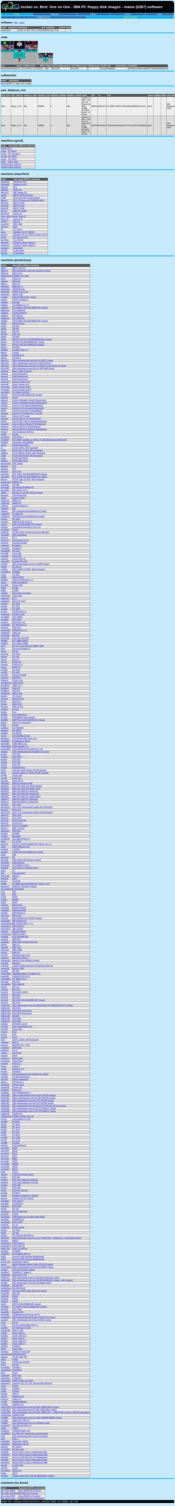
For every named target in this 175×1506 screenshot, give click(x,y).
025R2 (15, 1301)
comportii (5, 546)
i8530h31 (5, 786)
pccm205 (5, 1148)
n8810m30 (5, 1019)
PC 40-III (16, 1127)
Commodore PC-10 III (22, 1119)
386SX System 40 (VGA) (23, 1381)
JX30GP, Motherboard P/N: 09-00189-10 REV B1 (33, 966)
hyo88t (4, 775)
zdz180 (4, 1465)
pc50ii (3, 1132)
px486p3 (4, 1251)
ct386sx (4, 569)
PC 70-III (16, 1140)
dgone (3, 583)
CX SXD (16, 575)
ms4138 (4, 997)
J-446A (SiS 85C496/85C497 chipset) (28, 852)
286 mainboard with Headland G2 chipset (30, 511)
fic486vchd (5, 694)
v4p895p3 (5, 1431)
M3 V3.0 (16, 982)
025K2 (15, 1299)
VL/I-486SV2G (19, 318)
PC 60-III (16, 1135)
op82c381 (5, 1101)
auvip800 (5, 485)
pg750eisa (5, 1212)
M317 (15, 1156)
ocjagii (3, 1066)
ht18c (3, 773)
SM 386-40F (18, 1286)
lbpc (3, 873)
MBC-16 (16, 945)
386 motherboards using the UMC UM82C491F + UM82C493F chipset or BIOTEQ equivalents (51, 1412)
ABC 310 (16, 334)
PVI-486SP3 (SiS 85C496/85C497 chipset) (30, 308)
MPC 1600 (17, 224)
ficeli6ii (4, 696)
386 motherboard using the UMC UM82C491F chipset (35, 1410)
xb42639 (4, 1452)
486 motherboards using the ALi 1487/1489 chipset (33, 368)
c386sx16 (5, 501)
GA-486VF (17, 731)
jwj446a (4, 852)
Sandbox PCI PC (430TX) (23, 1198)
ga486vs (4, 733)
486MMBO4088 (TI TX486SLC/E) (26, 974)
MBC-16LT (17, 947)
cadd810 (4, 509)
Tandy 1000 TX (19, 1344)
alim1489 (5, 368)
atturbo (4, 479)
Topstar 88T (17, 775)
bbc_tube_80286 (8, 1491)
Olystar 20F (17, 1087)
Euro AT (16, 659)
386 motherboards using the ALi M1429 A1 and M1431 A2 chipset (39, 366)
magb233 (5, 908)
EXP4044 (17, 678)
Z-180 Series (18, 1465)
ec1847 (4, 606)
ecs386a (4, 620)
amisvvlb (4, 384)
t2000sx (4, 1346)
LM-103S (16, 881)
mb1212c (5, 916)
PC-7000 (16, 1138)
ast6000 (4, 442)
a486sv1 (4, 313)
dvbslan (4, 593)
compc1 (4, 538)
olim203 (4, 1079)
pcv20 (3, 237)
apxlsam (4, 429)
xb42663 (4, 1457)
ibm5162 (4, 820)
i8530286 (5, 783)
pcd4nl (4, 1188)
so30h (3, 1304)
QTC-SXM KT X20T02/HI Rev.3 (25, 868)
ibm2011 (4, 805)
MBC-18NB (17, 950)
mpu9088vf (5, 984)
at (2, 448)
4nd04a (4, 297)
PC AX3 (16, 657)
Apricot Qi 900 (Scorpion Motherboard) (28, 1259)
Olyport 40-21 (18, 1085)
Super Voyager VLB (21, 384)
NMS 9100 (17, 1048)
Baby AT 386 (18, 1330)
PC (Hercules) (14, 154)
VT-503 (16, 709)
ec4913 (4, 612)
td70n (3, 1365)
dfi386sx (4, 580)
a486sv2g (5, 318)
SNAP (159, 14)
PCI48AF (16, 1193)
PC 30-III (16, 1124)
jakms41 (4, 844)
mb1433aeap (6, 923)
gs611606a (5, 749)
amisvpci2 (5, 382)
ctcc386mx (5, 572)
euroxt (3, 667)
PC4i (15, 1032)
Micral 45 (16, 963)
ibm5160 (4, 208)
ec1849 (4, 609)
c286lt (3, 498)
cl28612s (5, 532)
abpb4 (3, 337)
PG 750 (16, 1209)
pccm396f (5, 1164)
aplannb (4, 400)
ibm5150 (4, 83)
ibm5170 (4, 823)
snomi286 (5, 1293)
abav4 (3, 329)
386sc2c (4, 271)
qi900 (3, 1259)
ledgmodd (5, 876)
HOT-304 (16, 754)
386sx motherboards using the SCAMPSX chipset (33, 1267)
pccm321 (5, 1159)
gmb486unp (6, 746)
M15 (15, 227)
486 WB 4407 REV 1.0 (22, 1426)
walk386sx (5, 1444)
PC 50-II (16, 1132)
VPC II (15, 1439)
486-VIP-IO (17, 704)
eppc (3, 649)
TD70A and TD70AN (21, 1362)
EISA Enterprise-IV (20, 379)
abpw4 (4, 347)
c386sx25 (5, 503)
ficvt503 (4, 709)
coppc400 (5, 561)
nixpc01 (4, 1045)
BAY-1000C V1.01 (20, 490)
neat (3, 1040)
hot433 (4, 765)
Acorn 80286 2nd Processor (29, 1491)
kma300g (5, 863)
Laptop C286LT (19, 498)
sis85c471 (5, 1278)
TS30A (15, 1386)
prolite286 (5, 1227)
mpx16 (4, 987)
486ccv (4, 284)
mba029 (4, 939)
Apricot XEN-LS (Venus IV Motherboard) (29, 424)
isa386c (4, 836)
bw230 (4, 195)
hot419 (4, 762)
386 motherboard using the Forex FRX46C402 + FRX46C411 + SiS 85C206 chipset (47, 1238)
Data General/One (20, 583)
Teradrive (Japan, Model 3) (24, 245)
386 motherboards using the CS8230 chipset (31, 564)
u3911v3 (4, 1399)
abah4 (3, 326)
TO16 (15, 1373)
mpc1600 (5, 224)
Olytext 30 (17, 1090)
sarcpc (4, 1264)
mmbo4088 (5, 974)
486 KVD (16, 691)
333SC (15, 530)
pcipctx (4, 1198)
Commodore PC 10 (20, 540)
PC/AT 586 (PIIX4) (20, 458)
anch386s (5, 392)
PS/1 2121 (17, 810)
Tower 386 (17, 553)
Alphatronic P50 (19, 184)
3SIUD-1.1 (17, 279)
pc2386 (4, 1122)
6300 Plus (17, 190)
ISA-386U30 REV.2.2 (21, 839)
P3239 (15, 1214)
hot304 (4, 754)
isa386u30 (5, 839)
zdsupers (5, 248)
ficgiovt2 (4, 699)
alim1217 (5, 361)
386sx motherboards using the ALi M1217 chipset (33, 361)
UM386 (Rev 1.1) (20, 630)
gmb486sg (5, 744)
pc (2, 229)
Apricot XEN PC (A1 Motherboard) (27, 419)
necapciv (5, 1042)
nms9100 (5, 1048)
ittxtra (3, 842)
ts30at (3, 1391)
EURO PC (17, 662)
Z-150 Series (18, 251)
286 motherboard (20, 535)
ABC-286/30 (18, 464)
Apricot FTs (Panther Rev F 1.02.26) (27, 413)
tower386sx (6, 1381)
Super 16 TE (18, 781)
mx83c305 (5, 1005)
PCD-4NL (17, 1188)
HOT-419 (16, 762)
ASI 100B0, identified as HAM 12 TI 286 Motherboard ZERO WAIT (40, 440)
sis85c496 (5, 1280)
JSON (21, 23)
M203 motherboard (20, 1079)
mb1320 (4, 918)
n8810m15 (5, 1008)
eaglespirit (5, 601)
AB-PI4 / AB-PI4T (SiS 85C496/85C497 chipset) (32, 339)
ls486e (4, 884)
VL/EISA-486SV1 (20, 313)
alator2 (4, 358)
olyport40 (5, 1085)
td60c (3, 1360)
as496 (3, 435)
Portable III (17, 548)
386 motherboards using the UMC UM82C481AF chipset (36, 1407)
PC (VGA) (12, 159)
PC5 (14, 469)
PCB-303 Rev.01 (19, 1145)
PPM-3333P (18, 1222)
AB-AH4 (16, 326)
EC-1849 (16, 609)
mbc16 (4, 945)
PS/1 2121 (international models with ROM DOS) (33, 812)
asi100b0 (5, 440)
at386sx (4, 453)
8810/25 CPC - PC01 (21, 1045)
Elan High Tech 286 (21, 638)
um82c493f (5, 1412)
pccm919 (5, 1169)
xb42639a (5, 1455)
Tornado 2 (17, 358)
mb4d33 (4, 931)
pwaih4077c (6, 1243)
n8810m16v (6, 1013)
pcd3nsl (4, 1180)
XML (16, 23)
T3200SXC (17, 1378)
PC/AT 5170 (18, 823)
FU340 (15, 725)
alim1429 (5, 366)
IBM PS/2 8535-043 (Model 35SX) (27, 789)
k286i (3, 855)
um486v (4, 1404)
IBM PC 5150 (18, 203)
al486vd (4, 350)
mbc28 (4, 953)
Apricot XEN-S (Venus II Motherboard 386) (30, 1463)
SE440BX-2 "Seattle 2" (22, 1272)
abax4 (3, 331)
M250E (16, 900)
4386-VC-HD (18, 683)
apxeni (4, 421)
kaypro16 (5, 214)
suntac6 (4, 1320)
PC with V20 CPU (20, 237)
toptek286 (5, 1375)
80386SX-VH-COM (20, 276)
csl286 (4, 567)
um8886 (4, 1418)
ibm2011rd (5, 807)
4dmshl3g (5, 292)
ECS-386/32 (18, 617)
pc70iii (3, 1140)
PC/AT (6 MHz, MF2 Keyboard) (25, 448)
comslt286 (5, 551)
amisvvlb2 (5, 387)
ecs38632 (5, 617)
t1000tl (4, 1338)
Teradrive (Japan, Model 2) (24, 243)
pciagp (4, 1196)
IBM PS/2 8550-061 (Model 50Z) (26, 794)
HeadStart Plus (19, 768)
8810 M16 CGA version (22, 1011)
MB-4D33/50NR (19, 931)
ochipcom (5, 1058)
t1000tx (4, 1344)
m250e (4, 900)
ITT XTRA (17, 842)
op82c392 (5, 1106)
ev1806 (4, 670)
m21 (3, 892)
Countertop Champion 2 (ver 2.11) (27, 527)
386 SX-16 (17, 1471)
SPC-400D (17, 1309)
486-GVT (16, 688)
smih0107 (5, 1291)
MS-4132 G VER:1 (20, 992)
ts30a (3, 1386)
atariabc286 (6, 464)
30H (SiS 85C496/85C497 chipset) (27, 1304)
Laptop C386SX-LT (20, 506)
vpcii (3, 1439)
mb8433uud (6, 934)
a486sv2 (4, 316)
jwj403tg (4, 849)
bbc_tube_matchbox (9, 1493)
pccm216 (5, 1153)
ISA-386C (17, 836)
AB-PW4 (16, 347)
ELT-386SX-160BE (20, 643)
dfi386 (3, 577)
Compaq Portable (20, 543)
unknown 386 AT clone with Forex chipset (30, 1291)
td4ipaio (4, 1357)
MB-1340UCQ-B (19, 921)
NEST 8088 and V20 (21, 847)
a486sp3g (5, 310)
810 (14, 509)
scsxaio (4, 1270)
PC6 (14, 1034)
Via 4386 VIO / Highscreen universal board (30, 1434)
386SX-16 (17, 501)
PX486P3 (17, 1251)
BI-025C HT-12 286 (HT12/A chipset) (28, 493)
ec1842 (4, 604)
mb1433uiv (5, 929)
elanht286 (5, 638)
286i (14, 855)
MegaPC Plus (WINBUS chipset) (26, 960)
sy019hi (4, 1328)
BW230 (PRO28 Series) (23, 195)
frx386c (4, 715)
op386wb (5, 1093)
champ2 (4, 527)
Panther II (17, 1071)
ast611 (4, 445)
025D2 (15, 1296)
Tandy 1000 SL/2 (19, 1336)
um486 (4, 1402)
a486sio (4, 305)
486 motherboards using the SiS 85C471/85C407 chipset (36, 1278)
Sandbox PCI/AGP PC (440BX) (25, 1196)
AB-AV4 (16, 329)
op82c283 (5, 1095)
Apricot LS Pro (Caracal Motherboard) (28, 408)
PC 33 (15, 1225)
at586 (3, 458)
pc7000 (4, 1138)
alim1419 (5, 363)
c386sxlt (4, 506)
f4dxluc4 (4, 680)
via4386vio (5, 1434)
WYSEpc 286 (18, 1449)
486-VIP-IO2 (18, 707)
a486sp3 (4, 308)
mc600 (4, 221)
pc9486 (4, 1143)
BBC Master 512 (20, 192)
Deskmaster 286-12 (21, 1262)
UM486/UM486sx (20, 1402)
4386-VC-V (17, 686)
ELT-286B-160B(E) (20, 641)
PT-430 (16, 1233)
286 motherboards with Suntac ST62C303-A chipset (34, 1317)
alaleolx (4, 355)
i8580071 (5, 799)
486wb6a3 (5, 289)
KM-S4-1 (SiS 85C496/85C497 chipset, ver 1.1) (32, 844)
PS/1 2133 (17, 818)
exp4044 (4, 678)
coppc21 (4, 559)
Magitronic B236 (19, 910)
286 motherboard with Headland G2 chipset (30, 1074)
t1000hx (4, 164)
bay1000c (5, 490)
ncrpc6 (4, 1034)
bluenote (4, 495)
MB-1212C (17, 916)
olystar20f (5, 1087)
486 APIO (17, 281)
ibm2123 (4, 815)
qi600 (3, 1256)
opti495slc (5, 1108)
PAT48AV (16, 1367)
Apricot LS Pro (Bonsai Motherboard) (28, 405)
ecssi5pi (4, 627)
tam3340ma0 (6, 1354)
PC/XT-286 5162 (19, 820)
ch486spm (5, 516)
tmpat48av (5, 1367)
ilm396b (4, 834)
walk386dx (5, 1441)
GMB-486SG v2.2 (20, 744)
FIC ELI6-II (17, 696)
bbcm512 (5, 192)
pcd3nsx (4, 1182)
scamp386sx (6, 1267)
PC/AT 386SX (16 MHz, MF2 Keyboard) (29, 453)
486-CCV (16, 284)
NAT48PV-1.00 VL (20, 1024)
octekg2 (4, 1074)
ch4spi (4, 524)
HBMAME (55, 14)
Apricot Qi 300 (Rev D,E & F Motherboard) (30, 1457)
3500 (15, 879)
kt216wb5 (5, 865)
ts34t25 (4, 1394)
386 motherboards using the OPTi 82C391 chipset (33, 1103)
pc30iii (3, 1124)
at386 (3, 450)
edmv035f (5, 635)
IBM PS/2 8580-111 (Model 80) (25, 802)
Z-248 (15, 1468)
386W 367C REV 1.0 (21, 1420)
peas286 (4, 1204)
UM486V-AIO (18, 1404)
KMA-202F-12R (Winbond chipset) (27, 860)
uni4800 (4, 1423)
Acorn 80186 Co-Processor (29, 1496)
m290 (3, 902)
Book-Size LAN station (22, 593)
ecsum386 (5, 630)
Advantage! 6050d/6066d (23, 442)
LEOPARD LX (18, 355)
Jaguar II (16, 1066)
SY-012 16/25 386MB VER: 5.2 (25, 1325)
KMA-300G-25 (18, 863)
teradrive (4, 243)
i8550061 (5, 794)
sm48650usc (6, 1288)
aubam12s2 (6, 482)
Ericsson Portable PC (21, 649)
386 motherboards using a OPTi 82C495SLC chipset (34, 1108)
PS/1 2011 (17, 805)
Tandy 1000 (13, 162)
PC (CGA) (17, 229)
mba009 (4, 937)
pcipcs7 (4, 235)
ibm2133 (4, 818)
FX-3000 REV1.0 (20, 625)
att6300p (4, 190)
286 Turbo (17, 1375)
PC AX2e (16, 654)
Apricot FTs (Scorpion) (22, 723)
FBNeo (93, 14)
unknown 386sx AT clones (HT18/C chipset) (30, 773)
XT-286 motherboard (21, 1077)
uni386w (4, 1420)
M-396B (16, 834)
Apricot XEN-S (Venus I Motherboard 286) (30, 1452)
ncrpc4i (4, 1032)
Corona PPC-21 (19, 559)
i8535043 (5, 789)
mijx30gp (5, 966)
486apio (4, 281)
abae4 (3, 324)
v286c (3, 1428)
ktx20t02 (4, 868)
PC (14, 857)
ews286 (4, 675)
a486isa (4, 302)
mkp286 (4, 971)
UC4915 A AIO (19, 614)
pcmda (4, 156)
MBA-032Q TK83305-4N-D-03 (25, 942)
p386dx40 (5, 1114)
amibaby (4, 371)
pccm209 (5, 1151)
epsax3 (4, 657)
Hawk (15, 1056)
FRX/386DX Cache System (24, 717)
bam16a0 (5, 487)
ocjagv (4, 1069)
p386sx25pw (6, 1116)
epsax (3, 651)
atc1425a (5, 474)
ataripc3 (4, 187)
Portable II (17, 546)
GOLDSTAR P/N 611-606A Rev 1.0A (28, 749)
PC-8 (15, 1037)
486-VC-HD (17, 694)
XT (14, 871)
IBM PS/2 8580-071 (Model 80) (25, 799)
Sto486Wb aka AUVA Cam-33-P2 (26, 1315)
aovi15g (4, 398)
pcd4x (3, 1190)
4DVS (15, 1473)
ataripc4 (4, 466)
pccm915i (5, 1167)
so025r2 (4, 1301)
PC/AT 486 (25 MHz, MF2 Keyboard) (28, 456)
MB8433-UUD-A (19, 934)
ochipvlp (4, 1064)
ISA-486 (16, 302)
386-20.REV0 (18, 577)
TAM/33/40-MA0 (19, 1354)
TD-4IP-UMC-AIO (20, 1357)
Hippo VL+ (17, 1064)
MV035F (16, 635)
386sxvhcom (6, 276)
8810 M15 (17, 1008)
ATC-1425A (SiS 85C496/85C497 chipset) (30, 474)
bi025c (4, 493)
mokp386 (5, 976)
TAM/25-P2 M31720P (21, 1352)
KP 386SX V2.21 (19, 979)
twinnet (4, 1397)
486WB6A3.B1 (19, 289)
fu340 (3, 725)
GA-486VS (17, 733)
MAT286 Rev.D (19, 913)
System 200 (17, 585)
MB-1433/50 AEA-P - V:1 (23, 923)
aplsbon (4, 405)
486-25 (15, 1394)
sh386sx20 (5, 1275)
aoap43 (4, 395)
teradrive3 (5, 245)
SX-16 (15, 1323)
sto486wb (5, 1315)
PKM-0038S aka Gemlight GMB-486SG (29, 1217)
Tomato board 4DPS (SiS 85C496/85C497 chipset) (33, 1476)
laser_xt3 (5, 219)
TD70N (16, 1365)
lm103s (4, 881)
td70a (3, 1362)
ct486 (3, 198)
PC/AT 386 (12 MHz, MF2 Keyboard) (28, 450)
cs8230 (4, 564)
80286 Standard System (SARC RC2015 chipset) (33, 1264)
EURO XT (17, 667)
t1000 (3, 162)
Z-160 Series (18, 253)
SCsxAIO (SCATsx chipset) (24, 1270)
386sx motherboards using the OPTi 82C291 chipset (34, 1098)
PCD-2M (16, 1177)
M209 (15, 1151)
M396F (15, 1164)
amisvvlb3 (5, 390)
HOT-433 (16, 765)
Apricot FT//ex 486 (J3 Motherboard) (27, 411)
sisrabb (4, 1283)
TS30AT (16, 1391)
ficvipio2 (4, 707)
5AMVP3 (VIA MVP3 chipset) (24, 886)
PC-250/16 (17, 1447)
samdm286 (5, 1262)
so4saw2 (5, 1307)
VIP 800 (16, 485)
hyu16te (4, 781)
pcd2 (3, 1172)
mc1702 (4, 955)
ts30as (4, 1389)
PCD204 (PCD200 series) (23, 1175)
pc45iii (3, 1130)
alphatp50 (5, 184)
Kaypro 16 (17, 214)
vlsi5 (3, 1436)
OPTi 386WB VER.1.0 (22, 1093)
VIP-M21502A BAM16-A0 (23, 487)
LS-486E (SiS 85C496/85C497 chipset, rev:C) (31, 884)
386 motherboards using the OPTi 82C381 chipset (33, 1101)
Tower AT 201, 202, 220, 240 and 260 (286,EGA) (32, 1383)
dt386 (3, 588)
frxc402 (4, 717)
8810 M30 (17, 1019)
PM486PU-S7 (18, 1219)
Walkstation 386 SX (21, 1444)
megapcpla (5, 960)
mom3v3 (4, 982)
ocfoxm (4, 1053)
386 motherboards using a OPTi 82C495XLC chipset (34, 1111)
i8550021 (5, 791)
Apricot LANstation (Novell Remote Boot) (29, 400)
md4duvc (5, 958)
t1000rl (4, 1333)
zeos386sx (5, 1471)
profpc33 (4, 1225)
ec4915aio (5, 614)
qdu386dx (5, 1254)
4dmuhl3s (5, 294)
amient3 (4, 376)
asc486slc (5, 437)
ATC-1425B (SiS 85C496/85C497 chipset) (30, 477)
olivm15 (4, 227)
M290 (15, 902)
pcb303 (4, 1145)
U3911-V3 (17, 1399)
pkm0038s (5, 1217)
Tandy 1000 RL (19, 1333)
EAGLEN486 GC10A (21, 736)
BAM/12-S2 (17, 482)
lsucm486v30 (6, 889)
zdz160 (4, 253)
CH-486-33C (18, 514)
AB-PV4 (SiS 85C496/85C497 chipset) (28, 345)
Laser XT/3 (17, 219)
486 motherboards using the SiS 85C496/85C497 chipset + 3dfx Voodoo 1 (43, 1280)
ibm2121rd (5, 812)
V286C (15, 1428)
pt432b (4, 1235)
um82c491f (5, 1410)
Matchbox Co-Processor (28, 1493)
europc (4, 662)
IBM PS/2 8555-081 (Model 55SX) (27, 797)
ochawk (4, 1056)
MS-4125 (16, 990)
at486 (3, 456)
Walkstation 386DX (20, 1441)
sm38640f (5, 1286)
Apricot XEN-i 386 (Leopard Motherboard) (30, 421)
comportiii (5, 548)
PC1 (10, 148)
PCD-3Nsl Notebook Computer (25, 1180)
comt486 (4, 556)
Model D (16, 876)
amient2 (4, 374)
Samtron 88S (18, 1312)
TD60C (16, 1360)
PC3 (15, 187)
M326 (15, 1161)
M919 (15, 1169)
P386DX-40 (17, 1114)
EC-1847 (16, 606)
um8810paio (6, 1415)
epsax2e (4, 654)
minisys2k (5, 968)
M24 (14, 894)
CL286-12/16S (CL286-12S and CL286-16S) (31, 532)
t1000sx (4, 167)
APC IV (16, 1042)
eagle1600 (5, 596)
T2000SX (16, 1346)
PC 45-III (16, 1130)
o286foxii (5, 1050)
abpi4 (3, 339)
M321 (15, 1159)
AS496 (15, 435)
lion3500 (4, 879)
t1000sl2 (4, 1336)
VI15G (15, 398)
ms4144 (4, 1000)
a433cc (4, 300)
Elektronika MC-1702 (21, 955)
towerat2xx (5, 1383)
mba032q (5, 942)
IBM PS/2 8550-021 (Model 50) (25, 791)
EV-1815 (16, 672)
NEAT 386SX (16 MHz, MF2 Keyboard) (29, 569)
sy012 (3, 1325)
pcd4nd (4, 1185)
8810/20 (16, 1016)
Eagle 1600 (17, 596)
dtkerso (4, 200)
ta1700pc (5, 240)
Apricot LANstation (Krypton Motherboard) (30, 403)
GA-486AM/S (18, 728)
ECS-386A (17, 620)
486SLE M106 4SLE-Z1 (22, 522)
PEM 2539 (17, 1206)
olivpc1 (4, 1082)
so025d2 (4, 1296)
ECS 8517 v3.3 (19, 622)
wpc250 (4, 1447)
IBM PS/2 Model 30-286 (22, 783)
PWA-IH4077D (19, 1246)
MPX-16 (16, 987)
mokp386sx (6, 979)
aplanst (4, 403)
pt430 (3, 1233)
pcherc (4, 154)
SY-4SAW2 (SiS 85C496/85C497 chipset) (30, 1307)
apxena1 (4, 419)
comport (4, 543)
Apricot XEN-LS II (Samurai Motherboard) (30, 429)
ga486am (5, 728)
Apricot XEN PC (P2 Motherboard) (27, 427)
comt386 (4, 553)
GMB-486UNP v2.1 (20, 746)
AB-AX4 (16, 331)
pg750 (3, 1209)
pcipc (3, 232)
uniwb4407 (5, 1426)
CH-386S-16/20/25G (21, 392)
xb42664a (5, 1463)
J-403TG (16, 849)
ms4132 (4, 992)
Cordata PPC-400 (20, 561)
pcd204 (4, 1175)
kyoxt (3, 871)
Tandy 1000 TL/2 (19, 1341)
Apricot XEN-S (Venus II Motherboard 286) (30, 1455)
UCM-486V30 (18, 889)
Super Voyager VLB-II (22, 387)
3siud (3, 279)
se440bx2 (5, 1272)
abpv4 (3, 345)
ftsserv (4, 723)
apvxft (3, 416)
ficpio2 (4, 701)
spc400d (4, 1309)
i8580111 (5, 802)
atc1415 (4, 472)
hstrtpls (4, 768)
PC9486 (16, 1143)
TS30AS (16, 1389)
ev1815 (4, 672)
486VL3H (16, 633)
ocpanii (4, 1071)
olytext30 (5, 1090)
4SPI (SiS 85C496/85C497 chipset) (27, 524)
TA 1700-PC (18, 240)
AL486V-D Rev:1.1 (20, 350)
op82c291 (5, 1098)
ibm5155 (4, 206)
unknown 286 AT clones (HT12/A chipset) (29, 770)
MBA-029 (16, 939)
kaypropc (5, 857)
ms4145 (4, 1003)
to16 (3, 1373)
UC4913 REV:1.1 (20, 612)
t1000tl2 (4, 1341)
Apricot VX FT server (21, 416)
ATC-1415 (17, 472)
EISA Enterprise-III (20, 376)
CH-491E (16, 519)
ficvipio (4, 704)
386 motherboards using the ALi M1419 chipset (32, 363)
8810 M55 (17, 1021)
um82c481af (6, 1407)
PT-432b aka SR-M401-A (23, 1235)
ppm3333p (5, 1222)
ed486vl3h (5, 633)
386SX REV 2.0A (20, 1275)
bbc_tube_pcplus (8, 1499)
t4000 (3, 1349)
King (14, 712)
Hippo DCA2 (18, 1061)
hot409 (4, 760)
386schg (4, 273)
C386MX (16, 572)
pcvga (3, 159)
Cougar (16, 353)
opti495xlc (5, 1111)
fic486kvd (5, 691)
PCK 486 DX (18, 1201)
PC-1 (15, 538)
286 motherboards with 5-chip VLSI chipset (30, 1436)
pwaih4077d (6, 1246)
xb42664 (4, 1460)
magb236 (5, 910)
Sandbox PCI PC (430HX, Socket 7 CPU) (30, 235)
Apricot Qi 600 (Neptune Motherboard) (28, 1256)
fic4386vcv (5, 686)
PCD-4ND (17, 1185)
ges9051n (5, 738)
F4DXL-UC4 (18, 680)
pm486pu (5, 1219)
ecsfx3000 (5, 625)
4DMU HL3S (18, 294)
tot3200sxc (5, 1378)
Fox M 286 (17, 1053)
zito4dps (4, 1476)
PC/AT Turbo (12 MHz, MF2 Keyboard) (28, 479)
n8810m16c (6, 1011)
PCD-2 (15, 1172)
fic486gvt (5, 688)
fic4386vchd (6, 683)
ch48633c (5, 514)
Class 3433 (17, 1029)
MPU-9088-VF (18, 984)
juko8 (3, 847)
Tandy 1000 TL (19, 1338)
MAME (16, 14)
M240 (15, 897)
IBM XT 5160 (18, 208)
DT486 (15, 590)
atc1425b (5, 477)
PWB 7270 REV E (20, 1249)
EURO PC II (18, 664)
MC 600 (16, 221)
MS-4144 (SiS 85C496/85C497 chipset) (29, 1000)
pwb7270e (5, 1249)
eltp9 (3, 646)
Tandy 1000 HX (14, 164)
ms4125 (4, 990)
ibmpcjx (4, 828)
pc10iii (3, 1119)
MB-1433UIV (18, 929)
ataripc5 (4, 469)
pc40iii (3, 1127)
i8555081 (5, 797)
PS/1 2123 (17, 815)
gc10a (3, 736)
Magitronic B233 (19, 908)
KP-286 (16, 971)
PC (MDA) (12, 156)
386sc (3, 268)
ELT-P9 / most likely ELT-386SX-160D (28, 646)
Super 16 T (17, 778)
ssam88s (5, 1312)
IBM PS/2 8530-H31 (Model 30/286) (27, 786)
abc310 (4, 334)
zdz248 (4, 1468)
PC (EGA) (12, 151)
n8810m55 (5, 1021)
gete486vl (5, 741)
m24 (3, 894)
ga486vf (4, 731)
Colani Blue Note (19, 495)
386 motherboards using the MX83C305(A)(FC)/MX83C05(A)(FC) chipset (43, 1005)
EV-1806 (16, 670)
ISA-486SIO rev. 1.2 (21, 305)
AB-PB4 (16, 337)
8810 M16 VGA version (22, 1013)
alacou (4, 353)
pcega (3, 151)
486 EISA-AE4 (19, 324)
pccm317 (5, 1156)
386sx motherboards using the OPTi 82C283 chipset (34, 1095)
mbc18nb (5, 950)
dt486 (3, 590)
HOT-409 (16, 760)
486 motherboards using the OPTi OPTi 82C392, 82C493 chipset (39, 1106)
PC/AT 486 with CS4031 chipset (26, 198)
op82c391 (5, 1103)
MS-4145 (16, 1003)
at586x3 (4, 461)
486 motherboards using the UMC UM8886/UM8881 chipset (37, 1418)
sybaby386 (5, 1330)
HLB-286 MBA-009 (20, 937)
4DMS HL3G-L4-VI (20, 292)
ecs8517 (4, 622)
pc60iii (3, 1135)
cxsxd (3, 575)
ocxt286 (4, 1077)
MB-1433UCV (18, 926)
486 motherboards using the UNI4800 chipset (31, 1423)
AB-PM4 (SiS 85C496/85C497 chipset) (28, 342)
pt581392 (5, 1238)
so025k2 (4, 1299)
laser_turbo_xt (7, 216)
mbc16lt (4, 947)
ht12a (3, 770)
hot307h (4, 757)
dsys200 (4, 585)
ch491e (4, 519)
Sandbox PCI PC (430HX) (24, 232)
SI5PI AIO (17, 627)
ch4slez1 (5, 522)
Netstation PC (18, 1397)
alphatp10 (5, 182)
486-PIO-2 (17, 701)
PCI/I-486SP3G (19, 310)
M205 (15, 1148)
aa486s (4, 321)
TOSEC (127, 14)
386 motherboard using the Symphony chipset (31, 271)
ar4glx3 (4, 432)
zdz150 (4, 251)
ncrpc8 (4, 1037)
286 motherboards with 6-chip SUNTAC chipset (32, 1320)
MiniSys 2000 (18, 968)
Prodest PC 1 (18, 1082)
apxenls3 (5, 424)
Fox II (15, 1050)
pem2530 (5, 1206)
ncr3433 (4, 1029)
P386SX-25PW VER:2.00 (23, 1116)
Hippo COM (17, 1058)
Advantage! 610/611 (21, 445)
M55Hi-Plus (17, 905)
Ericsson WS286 (19, 675)
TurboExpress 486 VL (21, 741)
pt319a (4, 1230)
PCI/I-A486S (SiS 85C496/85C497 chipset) (30, 321)
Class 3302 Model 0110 (22, 1027)
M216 (15, 1153)
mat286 (4, 913)
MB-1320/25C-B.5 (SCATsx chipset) (27, 918)
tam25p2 (4, 1352)
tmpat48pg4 (6, 1370)
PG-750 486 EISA (20, 1212)
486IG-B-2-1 (18, 287)
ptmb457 (4, 1241)
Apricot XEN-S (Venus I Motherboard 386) (30, 1460)
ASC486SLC (18, 437)
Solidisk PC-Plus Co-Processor (31, 1499)
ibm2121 (4, 810)
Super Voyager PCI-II (21, 382)
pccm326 (5, 1161)
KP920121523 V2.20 (21, 976)
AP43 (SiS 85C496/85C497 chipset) (27, 395)
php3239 (4, 1214)
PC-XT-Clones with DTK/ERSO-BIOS (28, 200)
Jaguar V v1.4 (18, 1069)
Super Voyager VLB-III (22, 390)
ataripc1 (4, 148)
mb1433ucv (6, 926)
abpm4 (4, 342)
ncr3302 (4, 1027)
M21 (14, 892)
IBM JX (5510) (18, 828)
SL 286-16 (17, 567)
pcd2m (4, 1177)
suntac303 (5, 1317)
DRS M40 (17, 831)
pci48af (4, 1193)
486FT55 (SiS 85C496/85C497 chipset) (29, 720)
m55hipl (4, 905)
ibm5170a (5, 826)
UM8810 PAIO (18, 1415)
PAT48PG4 (17, 1370)
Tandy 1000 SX (14, 167)
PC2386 (16, 1122)
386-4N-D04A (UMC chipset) (24, 297)
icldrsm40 (5, 831)
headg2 (4, 752)
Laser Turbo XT (19, 216)
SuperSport (18, 248)
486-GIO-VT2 (18, 699)
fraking (4, 712)
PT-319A (16, 1230)
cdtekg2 (4, 511)
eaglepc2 (5, 598)
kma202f (4, 860)
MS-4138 (16, 997)
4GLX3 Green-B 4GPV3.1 (23, 432)
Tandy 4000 (17, 1349)
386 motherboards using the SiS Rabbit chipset (32, 1283)
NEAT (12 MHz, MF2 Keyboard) (26, 1040)
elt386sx (4, 643)
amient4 (4, 379)
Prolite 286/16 (18, 1227)
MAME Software (130, 17)
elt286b (4, 641)
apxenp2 (4, 427)
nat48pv (4, 1024)
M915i (15, 1167)
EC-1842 (16, 604)
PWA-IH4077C (19, 1243)
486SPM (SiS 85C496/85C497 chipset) (29, 516)
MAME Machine (43, 17)
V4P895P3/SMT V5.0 (21, 1431)
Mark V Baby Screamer (22, 371)
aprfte (3, 411)
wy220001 (5, 1449)
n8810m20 (5, 1016)
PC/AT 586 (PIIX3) (20, 461)
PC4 (14, 466)
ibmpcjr (4, 211)
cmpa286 (5, 535)
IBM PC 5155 (18, 206)
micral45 (4, 963)
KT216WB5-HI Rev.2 (21, 865)
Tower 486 (17, 556)
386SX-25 (17, 503)
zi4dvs (3, 1473)
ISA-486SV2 (18, 316)
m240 (3, 897)
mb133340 (5, 921)
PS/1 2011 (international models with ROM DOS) (33, 807)
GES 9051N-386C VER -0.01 (25, 738)
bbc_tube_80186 (8, 1496)
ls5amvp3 (5, 886)
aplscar (4, 408)
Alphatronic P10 (19, 182)
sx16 (3, 1323)
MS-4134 (16, 995)
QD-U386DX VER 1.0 (21, 1254)
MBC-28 (16, 953)
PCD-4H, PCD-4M (20, 1190)
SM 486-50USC (19, 1288)
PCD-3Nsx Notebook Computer (25, 1182)
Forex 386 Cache (20, 715)
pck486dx (5, 1201)
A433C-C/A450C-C (20, 300)
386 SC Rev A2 (19, 268)
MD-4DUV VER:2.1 (20, 958)
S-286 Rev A (18, 1204)
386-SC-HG (17, 273)
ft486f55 (4, 720)
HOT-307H (17, 757)
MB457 (16, 1241)
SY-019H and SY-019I (22, 1328)
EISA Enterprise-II (20, 374)
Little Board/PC (19, 873)
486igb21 (5, 287)
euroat (3, 659)
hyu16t (4, 778)
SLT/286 (16, 551)
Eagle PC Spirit (19, 601)
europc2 (4, 664)
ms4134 (4, 995)
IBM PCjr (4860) (20, 211)
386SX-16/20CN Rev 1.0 (23, 580)
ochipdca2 (5, 1061)
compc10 (5, 540)
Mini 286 (16, 1293)
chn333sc (5, 530)
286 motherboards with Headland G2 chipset (31, 752)
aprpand (4, 413)
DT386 (15, 588)
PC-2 (15, 598)
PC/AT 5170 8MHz (20, 826)
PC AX (15, 651)
